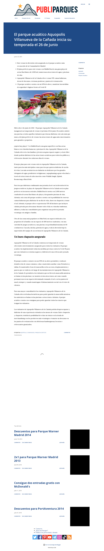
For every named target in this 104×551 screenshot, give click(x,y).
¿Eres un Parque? (42, 530)
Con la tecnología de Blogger (52, 544)
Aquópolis (80, 71)
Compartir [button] (81, 62)
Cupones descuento (69, 18)
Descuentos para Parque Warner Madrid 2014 (36, 433)
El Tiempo (46, 18)
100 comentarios (27, 494)
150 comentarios (27, 468)
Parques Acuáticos (82, 75)
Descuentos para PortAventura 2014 (39, 508)
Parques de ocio (25, 18)
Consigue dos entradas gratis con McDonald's (37, 484)
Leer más (61, 442)
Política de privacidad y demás (46, 532)
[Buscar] (83, 4)
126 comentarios (27, 442)
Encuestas (36, 18)
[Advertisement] (49, 402)
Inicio (15, 18)
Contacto (39, 529)
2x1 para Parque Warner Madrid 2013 (36, 459)
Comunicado (81, 73)
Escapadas (56, 18)
